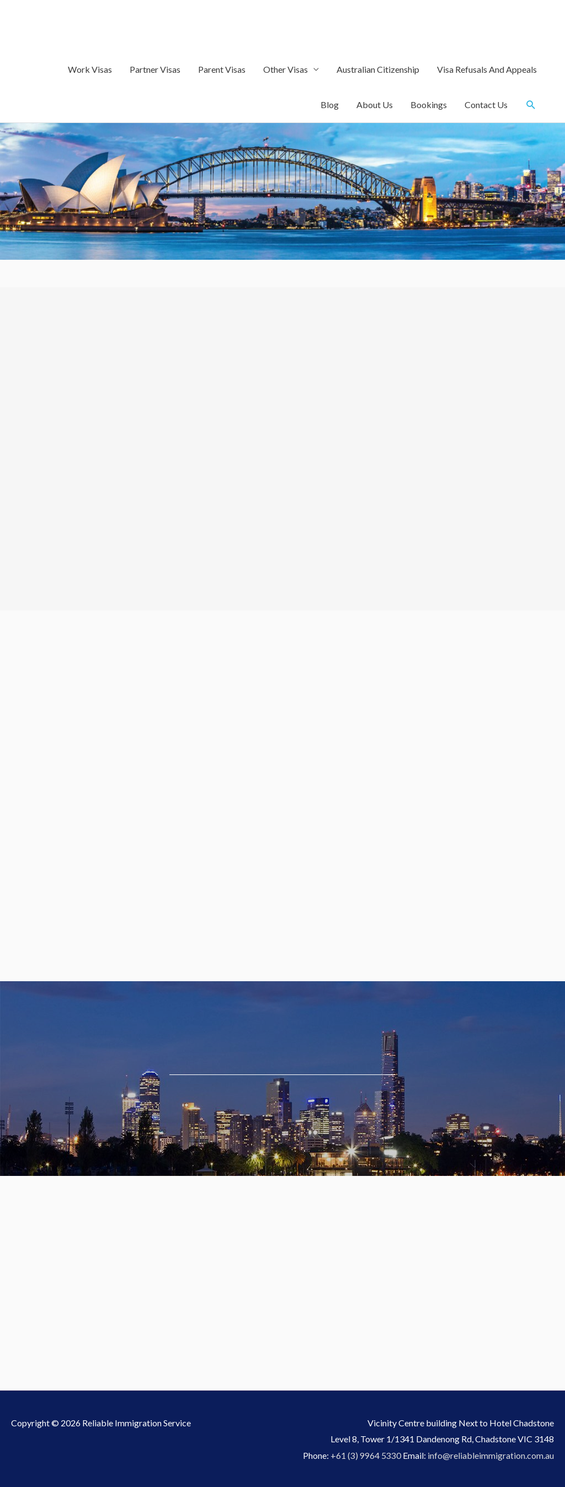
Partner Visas (155, 69)
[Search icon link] (531, 105)
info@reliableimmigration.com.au (491, 1455)
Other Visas (285, 69)
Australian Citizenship (378, 69)
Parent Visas (222, 69)
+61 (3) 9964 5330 (366, 1455)
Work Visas (90, 69)
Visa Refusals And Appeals (487, 69)
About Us (374, 104)
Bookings (429, 104)
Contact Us (486, 104)
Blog (330, 104)
